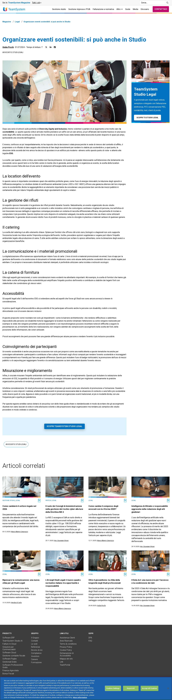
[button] (36, 2)
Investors (35, 656)
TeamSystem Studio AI (12, 641)
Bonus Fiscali (8, 673)
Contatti (34, 641)
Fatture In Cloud (9, 644)
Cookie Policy (66, 650)
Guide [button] (127, 9)
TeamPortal (65, 665)
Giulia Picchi (8, 47)
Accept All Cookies (149, 688)
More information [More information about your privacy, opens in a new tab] (80, 697)
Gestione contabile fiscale (13, 655)
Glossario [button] (145, 9)
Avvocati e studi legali (12, 52)
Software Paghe (9, 659)
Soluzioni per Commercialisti (8, 648)
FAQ (90, 641)
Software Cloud (9, 652)
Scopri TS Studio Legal (147, 118)
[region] (86, 688)
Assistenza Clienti (67, 638)
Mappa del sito (66, 659)
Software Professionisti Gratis (12, 666)
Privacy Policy (66, 647)
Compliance (36, 653)
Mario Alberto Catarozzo (19, 532)
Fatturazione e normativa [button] (103, 9)
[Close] (168, 688)
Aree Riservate (66, 641)
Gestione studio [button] (59, 9)
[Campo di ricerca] (152, 3)
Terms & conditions (68, 644)
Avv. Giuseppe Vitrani (61, 540)
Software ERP (8, 638)
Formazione (36, 662)
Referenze (35, 647)
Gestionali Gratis (9, 662)
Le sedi (34, 644)
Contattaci (161, 9)
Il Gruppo (35, 638)
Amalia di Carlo (16, 602)
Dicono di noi (36, 650)
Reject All (130, 688)
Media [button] (135, 9)
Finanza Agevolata (10, 670)
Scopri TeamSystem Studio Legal (64, 426)
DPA (90, 638)
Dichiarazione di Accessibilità (66, 654)
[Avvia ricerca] (167, 3)
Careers (34, 659)
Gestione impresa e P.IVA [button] (79, 9)
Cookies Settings (113, 688)
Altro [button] (119, 9)
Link (61, 662)
